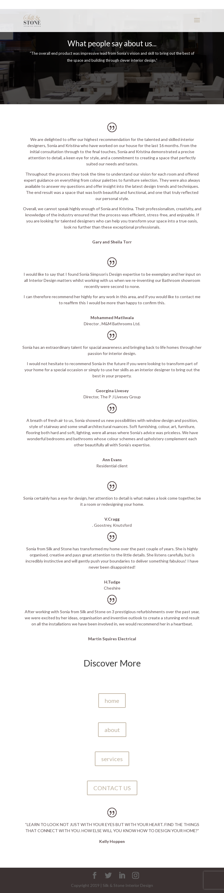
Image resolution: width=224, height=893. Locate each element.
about (112, 729)
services (112, 758)
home (112, 700)
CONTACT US (112, 787)
